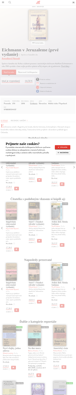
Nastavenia (63, 153)
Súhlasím (62, 147)
